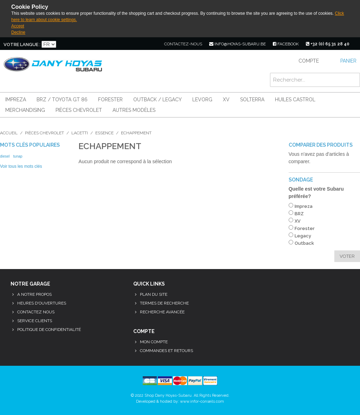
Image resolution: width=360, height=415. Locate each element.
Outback (304, 243)
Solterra (252, 99)
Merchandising (25, 110)
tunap (17, 156)
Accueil (9, 132)
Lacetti (79, 132)
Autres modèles (133, 110)
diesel (4, 156)
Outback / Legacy (157, 99)
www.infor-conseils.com (202, 401)
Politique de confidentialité (49, 329)
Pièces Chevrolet (79, 110)
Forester (110, 99)
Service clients (34, 320)
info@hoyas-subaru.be (237, 44)
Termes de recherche (164, 303)
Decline (18, 32)
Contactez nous (35, 311)
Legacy (303, 235)
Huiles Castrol (295, 99)
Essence (104, 132)
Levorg (202, 99)
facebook (286, 44)
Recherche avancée (162, 311)
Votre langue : (22, 44)
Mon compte (154, 341)
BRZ (299, 213)
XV (226, 99)
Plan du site (153, 294)
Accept (17, 26)
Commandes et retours (166, 350)
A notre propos (34, 294)
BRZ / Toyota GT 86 (62, 99)
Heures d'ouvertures (41, 303)
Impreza (15, 99)
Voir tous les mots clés (21, 166)
